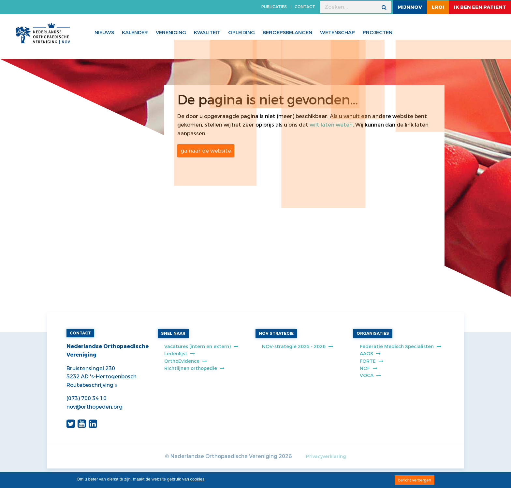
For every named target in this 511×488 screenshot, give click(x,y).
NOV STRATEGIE (276, 333)
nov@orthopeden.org (94, 406)
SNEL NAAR (173, 333)
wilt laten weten (331, 124)
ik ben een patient (480, 7)
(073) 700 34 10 (86, 398)
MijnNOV (410, 7)
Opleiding (241, 32)
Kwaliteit (207, 32)
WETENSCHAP (337, 32)
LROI (438, 7)
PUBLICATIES (274, 6)
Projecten (377, 32)
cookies (197, 479)
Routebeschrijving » (91, 385)
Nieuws (104, 32)
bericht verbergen (414, 480)
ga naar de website (206, 150)
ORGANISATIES (373, 333)
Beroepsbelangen (287, 32)
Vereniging (171, 32)
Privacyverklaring (326, 457)
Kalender (135, 32)
